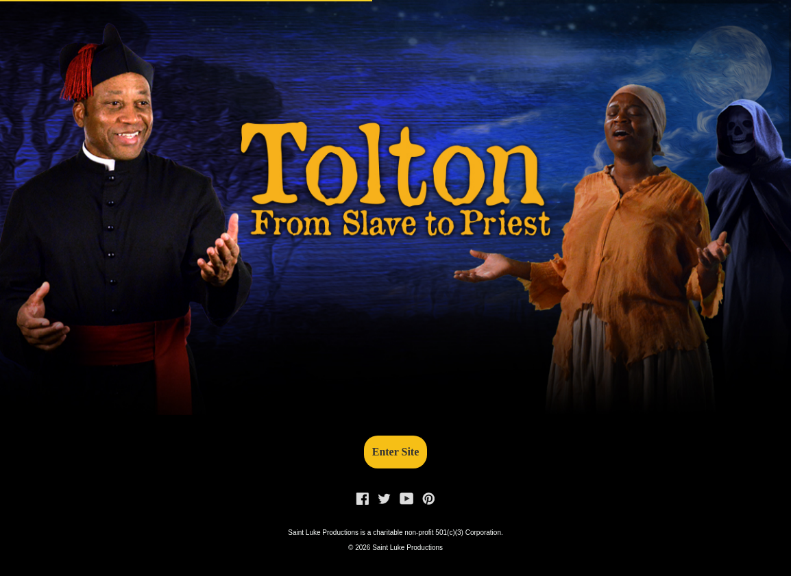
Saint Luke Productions (407, 547)
